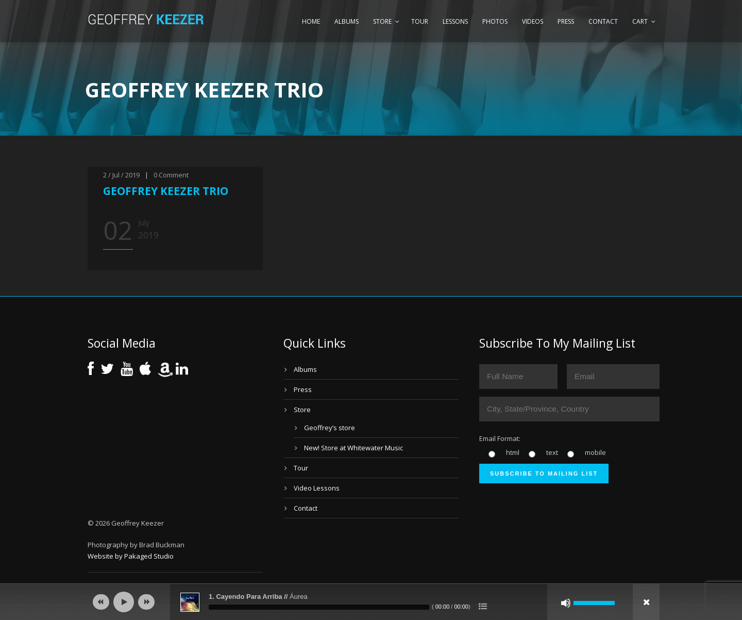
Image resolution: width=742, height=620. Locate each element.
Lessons (455, 21)
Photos (495, 21)
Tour (419, 21)
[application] (371, 602)
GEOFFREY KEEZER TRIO (165, 191)
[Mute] (566, 603)
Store (382, 21)
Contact (603, 21)
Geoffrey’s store (329, 427)
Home (311, 21)
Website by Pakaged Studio (131, 556)
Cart (640, 21)
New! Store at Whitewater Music (353, 447)
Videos (532, 21)
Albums (346, 21)
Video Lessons (317, 488)
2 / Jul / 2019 (121, 175)
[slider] (319, 607)
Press (566, 21)
